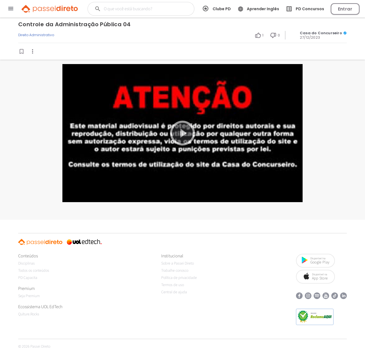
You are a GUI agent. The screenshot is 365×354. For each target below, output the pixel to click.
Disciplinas (26, 263)
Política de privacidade (179, 278)
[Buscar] (139, 8)
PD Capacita (27, 278)
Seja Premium (29, 296)
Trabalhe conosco (174, 271)
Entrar (345, 9)
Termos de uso (172, 285)
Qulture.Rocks (28, 314)
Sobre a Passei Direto (177, 263)
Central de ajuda (174, 292)
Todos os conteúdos (33, 271)
